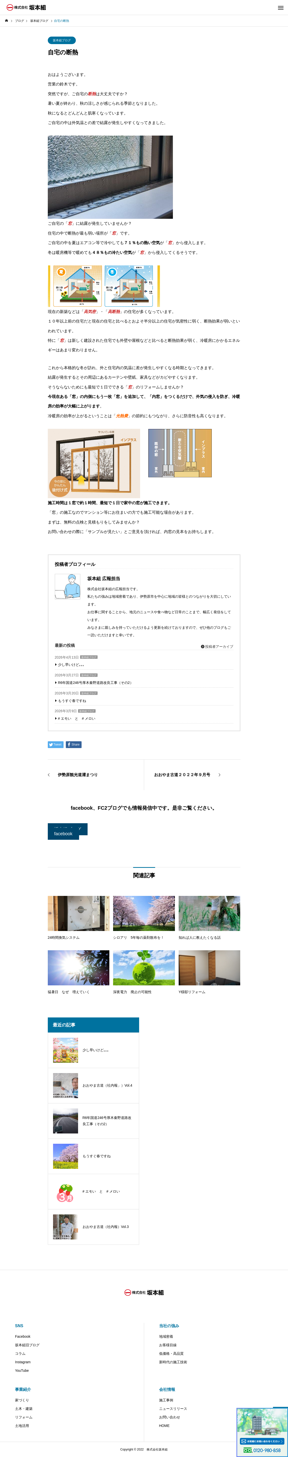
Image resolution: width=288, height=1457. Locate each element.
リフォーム (24, 1417)
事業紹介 (23, 1389)
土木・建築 (24, 1409)
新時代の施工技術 (173, 1362)
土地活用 (22, 1426)
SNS (19, 1326)
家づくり (22, 1400)
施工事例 (166, 1400)
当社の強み (169, 1326)
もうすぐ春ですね (72, 701)
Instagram (23, 1362)
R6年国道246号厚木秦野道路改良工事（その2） (95, 683)
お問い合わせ (169, 1417)
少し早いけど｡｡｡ (71, 665)
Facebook (22, 1336)
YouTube (22, 1371)
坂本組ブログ (62, 40)
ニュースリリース (173, 1409)
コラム (20, 1353)
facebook (63, 833)
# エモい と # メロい (76, 718)
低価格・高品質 (171, 1353)
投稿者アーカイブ (217, 647)
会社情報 (167, 1389)
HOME (164, 1426)
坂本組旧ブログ (27, 1345)
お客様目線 (168, 1345)
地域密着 (166, 1336)
